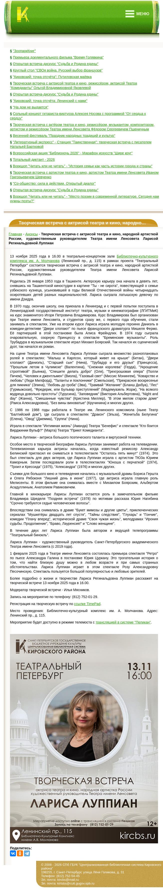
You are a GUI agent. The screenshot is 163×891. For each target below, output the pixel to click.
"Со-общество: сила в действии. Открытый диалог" (54, 183)
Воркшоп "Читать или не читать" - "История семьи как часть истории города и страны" (83, 166)
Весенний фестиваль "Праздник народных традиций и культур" (64, 136)
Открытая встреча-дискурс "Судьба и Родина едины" (55, 64)
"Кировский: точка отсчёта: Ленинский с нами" (50, 101)
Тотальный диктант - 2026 (34, 160)
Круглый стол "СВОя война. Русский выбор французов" (58, 70)
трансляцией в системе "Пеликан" (123, 622)
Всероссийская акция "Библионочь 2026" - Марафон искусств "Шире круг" (73, 153)
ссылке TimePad (87, 604)
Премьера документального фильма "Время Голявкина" (58, 57)
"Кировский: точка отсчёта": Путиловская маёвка (52, 77)
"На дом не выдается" (30, 107)
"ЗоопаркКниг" (24, 51)
